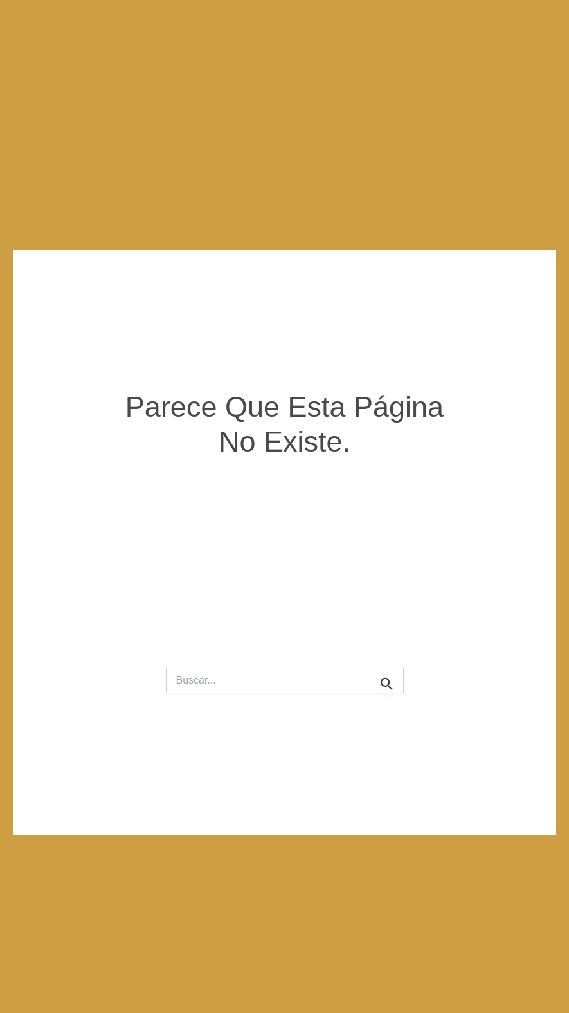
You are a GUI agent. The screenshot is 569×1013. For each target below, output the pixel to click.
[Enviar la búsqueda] (387, 685)
